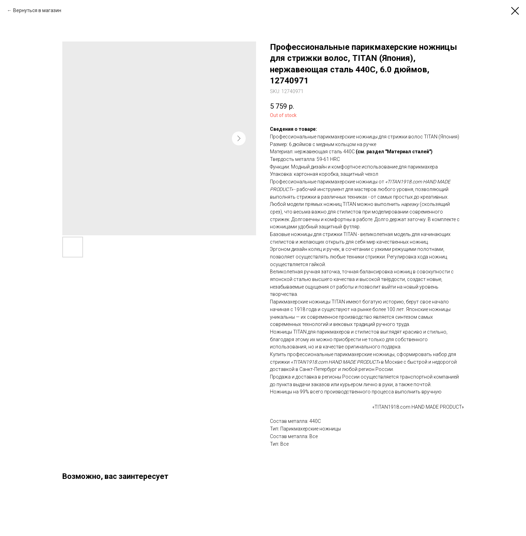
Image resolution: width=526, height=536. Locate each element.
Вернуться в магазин (37, 10)
